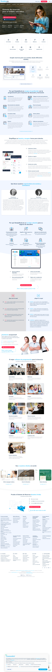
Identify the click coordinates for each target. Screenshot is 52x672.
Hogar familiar (15, 545)
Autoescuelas (44, 537)
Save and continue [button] (43, 669)
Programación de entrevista (37, 525)
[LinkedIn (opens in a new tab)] (47, 568)
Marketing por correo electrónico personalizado (5, 545)
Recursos (22, 4)
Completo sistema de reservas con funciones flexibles (6, 525)
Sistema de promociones (4, 527)
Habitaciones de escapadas (37, 539)
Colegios (24, 520)
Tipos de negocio (15, 557)
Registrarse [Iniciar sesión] (44, 1)
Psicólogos (44, 526)
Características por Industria (5, 518)
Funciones (14, 4)
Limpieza (14, 546)
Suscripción (2, 540)
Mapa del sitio (25, 561)
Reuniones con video (4, 541)
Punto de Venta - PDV (4, 534)
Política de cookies (45, 560)
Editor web (2, 528)
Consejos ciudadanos (36, 522)
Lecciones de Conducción (46, 536)
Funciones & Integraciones (5, 556)
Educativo (24, 516)
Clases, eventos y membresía (5, 519)
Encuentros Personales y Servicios (17, 537)
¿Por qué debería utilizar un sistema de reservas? (6, 533)
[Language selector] (49, 1)
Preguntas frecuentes (26, 557)
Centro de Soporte (25, 555)
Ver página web (8, 484)
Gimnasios (24, 538)
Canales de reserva (3, 557)
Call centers (34, 523)
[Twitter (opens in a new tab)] (45, 568)
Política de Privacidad (45, 557)
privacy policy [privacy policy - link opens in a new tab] (38, 658)
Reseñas (34, 555)
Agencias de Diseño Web (36, 529)
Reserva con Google (3, 539)
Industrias (9, 4)
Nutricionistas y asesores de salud (46, 532)
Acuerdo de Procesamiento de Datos (46, 559)
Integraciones (3, 542)
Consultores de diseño (16, 544)
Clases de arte (35, 538)
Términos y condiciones (45, 555)
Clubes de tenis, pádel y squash (26, 545)
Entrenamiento (15, 539)
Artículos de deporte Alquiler (27, 543)
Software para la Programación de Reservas (6, 531)
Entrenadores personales (26, 537)
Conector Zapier (3, 537)
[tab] (33, 69)
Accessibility (44, 566)
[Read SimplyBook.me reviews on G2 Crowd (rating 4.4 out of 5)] (22, 26)
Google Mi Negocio (3, 538)
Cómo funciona (25, 556)
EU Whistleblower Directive (29, 573)
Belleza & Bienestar (16, 516)
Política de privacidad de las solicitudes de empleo (46, 562)
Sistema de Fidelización (4, 548)
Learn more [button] (9, 669)
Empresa (14, 556)
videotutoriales (39, 175)
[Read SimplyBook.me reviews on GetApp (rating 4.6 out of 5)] (10, 26)
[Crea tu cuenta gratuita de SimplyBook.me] (9, 17)
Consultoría (14, 540)
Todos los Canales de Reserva (26, 83)
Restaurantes (35, 543)
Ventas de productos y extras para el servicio (6, 521)
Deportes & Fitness (26, 536)
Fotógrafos (34, 540)
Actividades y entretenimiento (35, 537)
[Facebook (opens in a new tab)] (43, 568)
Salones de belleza (16, 521)
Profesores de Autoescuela (46, 538)
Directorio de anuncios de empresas (17, 560)
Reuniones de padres (26, 522)
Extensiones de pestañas (16, 518)
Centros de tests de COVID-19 (46, 527)
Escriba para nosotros (36, 562)
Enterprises (3, 4)
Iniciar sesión (37, 1)
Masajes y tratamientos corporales (45, 519)
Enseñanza (24, 525)
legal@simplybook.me (29, 572)
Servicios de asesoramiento (17, 538)
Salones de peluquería (16, 519)
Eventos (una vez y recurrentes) (35, 544)
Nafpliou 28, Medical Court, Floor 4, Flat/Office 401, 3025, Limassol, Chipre (25, 570)
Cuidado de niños (25, 527)
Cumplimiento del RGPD (45, 556)
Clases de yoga (25, 541)
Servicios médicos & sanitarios (45, 517)
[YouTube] (49, 568)
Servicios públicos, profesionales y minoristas (36, 517)
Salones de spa (15, 520)
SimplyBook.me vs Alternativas (5, 561)
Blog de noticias (35, 561)
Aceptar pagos (3, 526)
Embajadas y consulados (36, 521)
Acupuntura (44, 524)
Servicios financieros (36, 524)
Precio (18, 4)
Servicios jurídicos (35, 526)
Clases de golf (25, 542)
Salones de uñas (15, 522)
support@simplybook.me (14, 572)
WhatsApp (35, 153)
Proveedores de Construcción (37, 530)
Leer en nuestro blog (33, 71)
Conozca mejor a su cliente (5, 522)
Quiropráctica (44, 523)
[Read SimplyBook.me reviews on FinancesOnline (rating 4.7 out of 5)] (16, 26)
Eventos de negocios (36, 547)
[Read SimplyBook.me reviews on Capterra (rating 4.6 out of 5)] (4, 26)
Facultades (24, 519)
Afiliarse (34, 563)
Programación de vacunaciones (44, 530)
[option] (14, 73)
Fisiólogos (43, 525)
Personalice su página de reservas (6, 523)
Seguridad (44, 563)
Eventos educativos (25, 526)
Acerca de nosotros (35, 556)
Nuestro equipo (35, 557)
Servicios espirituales (16, 543)
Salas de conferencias (36, 546)
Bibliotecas (24, 521)
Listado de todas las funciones (5, 555)
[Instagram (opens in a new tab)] (50, 568)
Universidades (25, 518)
